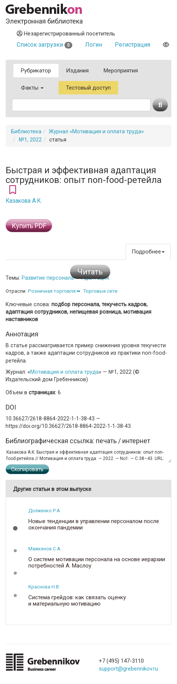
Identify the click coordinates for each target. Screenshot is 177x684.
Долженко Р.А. (44, 510)
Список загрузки (44, 44)
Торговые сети (100, 291)
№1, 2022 (30, 139)
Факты (32, 87)
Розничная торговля (52, 291)
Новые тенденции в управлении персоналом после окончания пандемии (93, 524)
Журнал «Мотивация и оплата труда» (96, 131)
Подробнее (148, 251)
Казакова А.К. (24, 201)
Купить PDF (29, 226)
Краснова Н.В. (44, 587)
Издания (77, 70)
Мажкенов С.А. (44, 548)
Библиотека (26, 131)
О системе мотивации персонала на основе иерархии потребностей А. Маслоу (96, 562)
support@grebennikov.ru (128, 668)
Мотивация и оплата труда (64, 372)
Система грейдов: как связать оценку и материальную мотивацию (77, 600)
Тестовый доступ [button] (88, 87)
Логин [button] (93, 44)
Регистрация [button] (132, 44)
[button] (15, 528)
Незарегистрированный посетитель (66, 33)
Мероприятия (121, 70)
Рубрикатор (36, 70)
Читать (90, 271)
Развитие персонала (48, 278)
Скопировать (27, 469)
